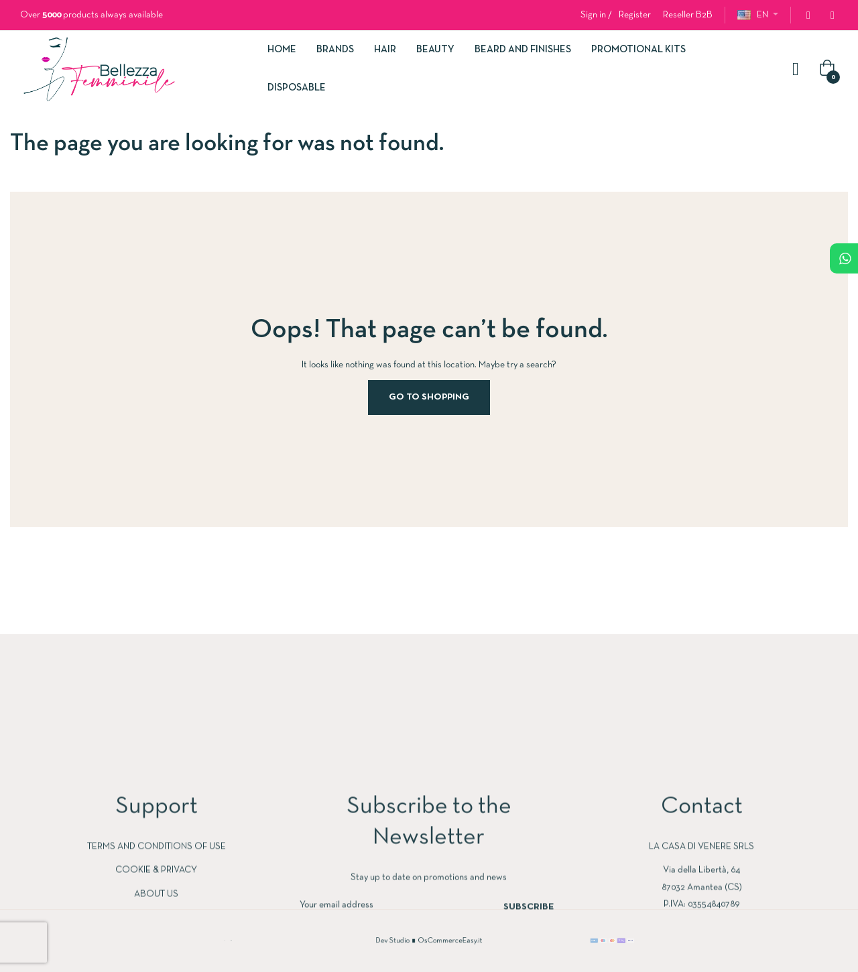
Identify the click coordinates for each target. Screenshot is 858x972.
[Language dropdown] (757, 15)
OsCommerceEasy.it (444, 940)
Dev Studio (403, 940)
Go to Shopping (429, 397)
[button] (688, 15)
